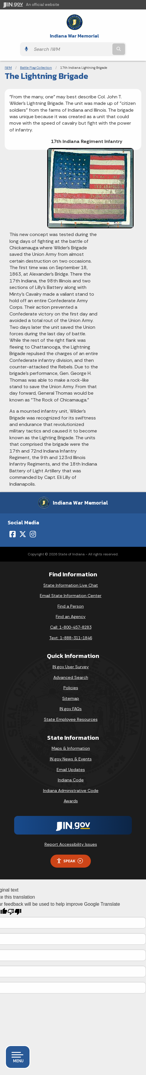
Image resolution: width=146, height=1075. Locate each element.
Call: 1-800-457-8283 (70, 627)
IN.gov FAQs (71, 708)
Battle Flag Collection (36, 68)
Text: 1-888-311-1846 (70, 637)
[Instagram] (33, 534)
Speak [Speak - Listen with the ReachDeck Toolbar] (69, 861)
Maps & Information (71, 748)
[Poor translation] (14, 912)
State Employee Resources (71, 719)
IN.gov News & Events (71, 759)
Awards (71, 801)
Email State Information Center (70, 595)
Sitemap (70, 698)
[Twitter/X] (22, 534)
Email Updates (71, 769)
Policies (70, 687)
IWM (8, 68)
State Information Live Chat (70, 585)
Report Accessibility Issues (71, 844)
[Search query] (71, 49)
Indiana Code (71, 780)
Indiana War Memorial (74, 36)
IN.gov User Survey (71, 666)
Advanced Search (70, 677)
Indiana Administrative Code (71, 790)
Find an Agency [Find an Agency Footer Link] (71, 616)
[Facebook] (12, 534)
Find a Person (71, 606)
